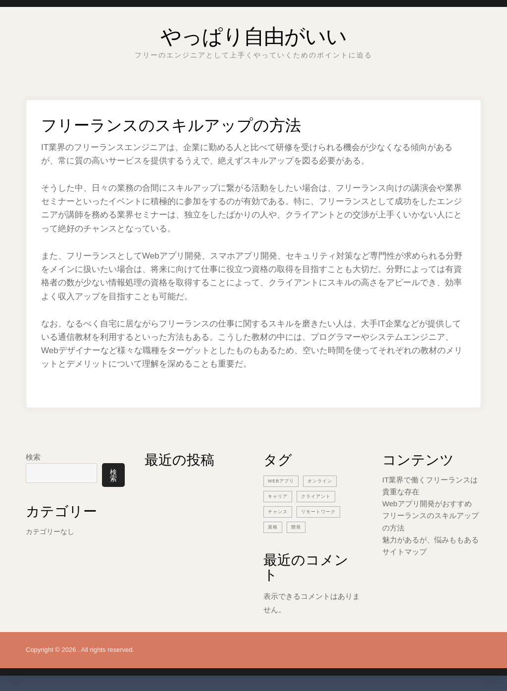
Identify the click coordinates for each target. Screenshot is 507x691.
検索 (33, 457)
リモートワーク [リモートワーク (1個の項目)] (326, 511)
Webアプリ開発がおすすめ (427, 503)
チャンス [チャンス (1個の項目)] (280, 511)
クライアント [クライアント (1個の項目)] (323, 496)
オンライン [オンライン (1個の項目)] (328, 480)
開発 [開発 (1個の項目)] (299, 527)
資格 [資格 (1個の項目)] (274, 527)
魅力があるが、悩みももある (430, 539)
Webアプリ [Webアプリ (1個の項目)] (284, 480)
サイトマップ (404, 551)
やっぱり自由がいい (253, 32)
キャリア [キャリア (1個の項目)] (280, 496)
